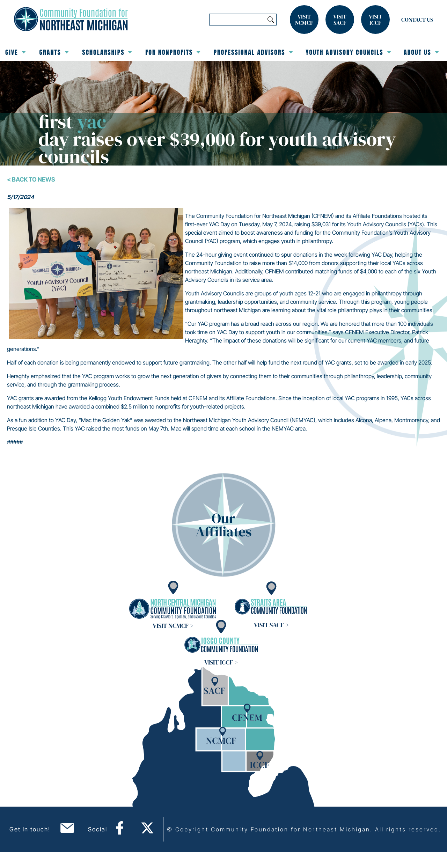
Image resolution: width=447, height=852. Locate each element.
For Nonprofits (172, 52)
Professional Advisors (253, 52)
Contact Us (417, 19)
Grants (53, 52)
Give (15, 52)
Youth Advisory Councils (348, 52)
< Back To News (31, 179)
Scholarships (107, 52)
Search (271, 19)
